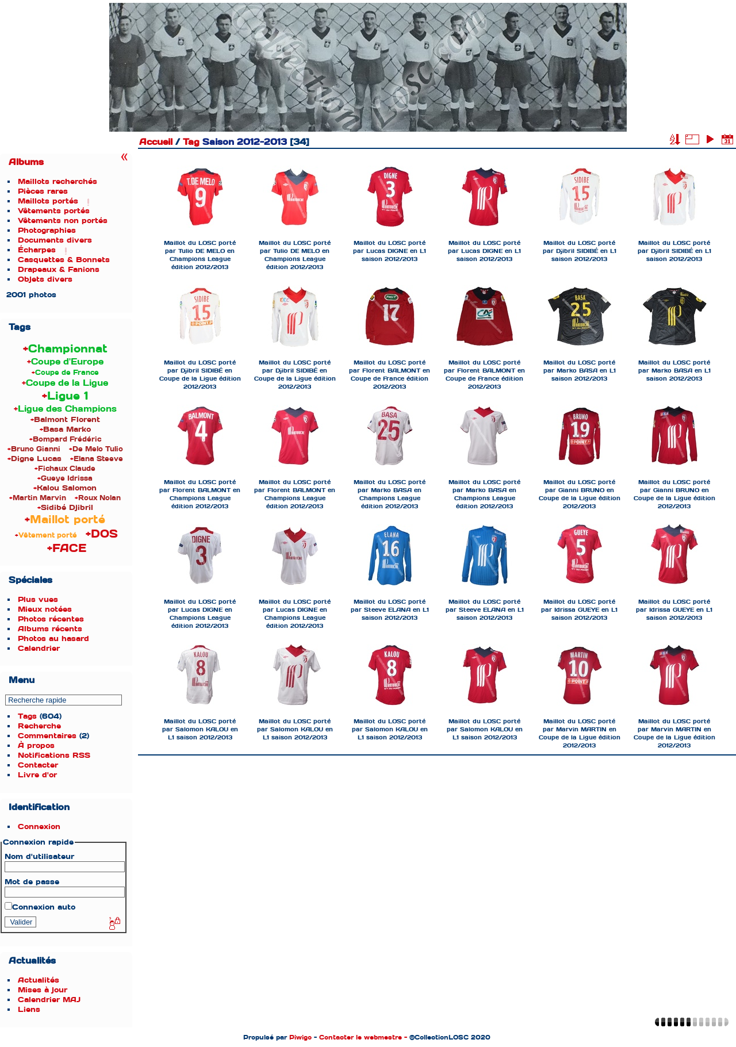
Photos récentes (51, 619)
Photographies (47, 230)
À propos (36, 745)
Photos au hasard (53, 638)
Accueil (155, 142)
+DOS (102, 534)
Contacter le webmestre (360, 1037)
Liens (29, 1009)
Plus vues (38, 599)
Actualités (38, 980)
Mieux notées (45, 609)
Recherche (39, 726)
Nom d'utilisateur (39, 856)
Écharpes (37, 250)
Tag (191, 142)
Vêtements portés (54, 211)
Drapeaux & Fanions (58, 269)
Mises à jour (42, 990)
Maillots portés (48, 201)
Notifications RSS (54, 755)
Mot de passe (32, 882)
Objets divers (45, 279)
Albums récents (50, 629)
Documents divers (55, 240)
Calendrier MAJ (49, 999)
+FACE (66, 548)
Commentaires (47, 736)
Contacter (38, 765)
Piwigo (300, 1037)
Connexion (39, 826)
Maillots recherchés (57, 181)
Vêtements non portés (63, 220)
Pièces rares (43, 191)
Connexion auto (40, 907)
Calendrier (39, 648)
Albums (26, 162)
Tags (27, 716)
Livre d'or (37, 775)
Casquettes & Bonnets (64, 259)
